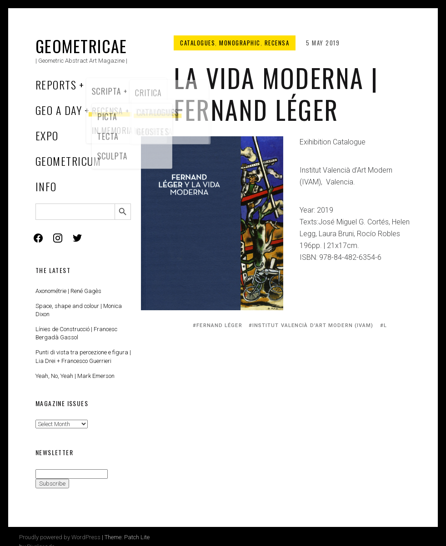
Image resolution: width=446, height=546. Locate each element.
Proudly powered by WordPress (59, 537)
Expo (47, 135)
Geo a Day (58, 110)
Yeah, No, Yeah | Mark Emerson (75, 375)
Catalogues (197, 42)
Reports (55, 84)
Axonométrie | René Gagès (68, 291)
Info (46, 186)
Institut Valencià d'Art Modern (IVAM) (313, 325)
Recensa (277, 42)
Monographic (240, 42)
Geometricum (68, 161)
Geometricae (81, 46)
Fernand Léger (219, 325)
